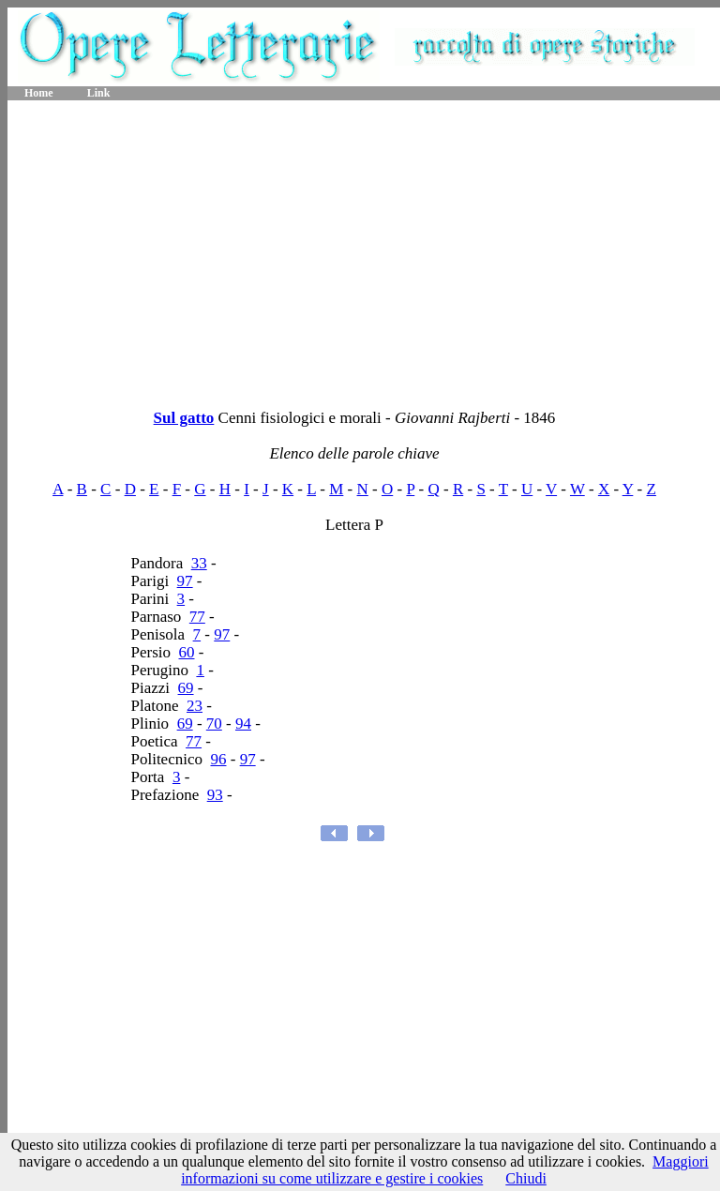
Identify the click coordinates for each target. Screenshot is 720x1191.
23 (194, 706)
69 (186, 688)
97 (185, 581)
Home (38, 92)
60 (187, 652)
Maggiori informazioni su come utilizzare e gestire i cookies (445, 1169)
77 (197, 617)
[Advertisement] (364, 248)
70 (214, 723)
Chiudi (526, 1178)
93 (215, 795)
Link (99, 92)
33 (199, 563)
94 (243, 723)
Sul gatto (184, 418)
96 (218, 759)
